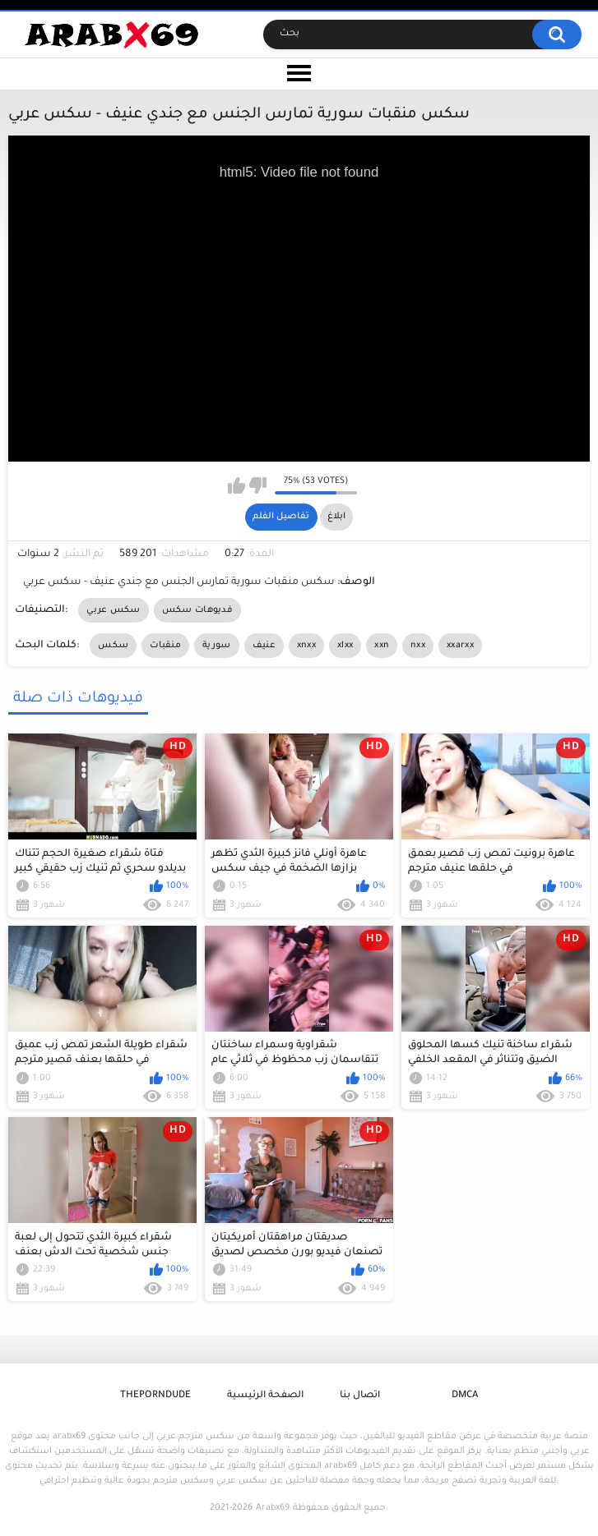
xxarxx (460, 646)
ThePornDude (155, 1396)
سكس (113, 646)
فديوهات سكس (197, 610)
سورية (216, 646)
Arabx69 (273, 1508)
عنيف (264, 646)
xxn (381, 646)
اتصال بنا (360, 1396)
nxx (417, 646)
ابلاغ (336, 517)
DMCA (465, 1396)
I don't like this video (258, 485)
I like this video (236, 485)
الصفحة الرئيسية (265, 1396)
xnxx (306, 646)
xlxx (345, 646)
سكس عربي (113, 610)
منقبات (165, 646)
